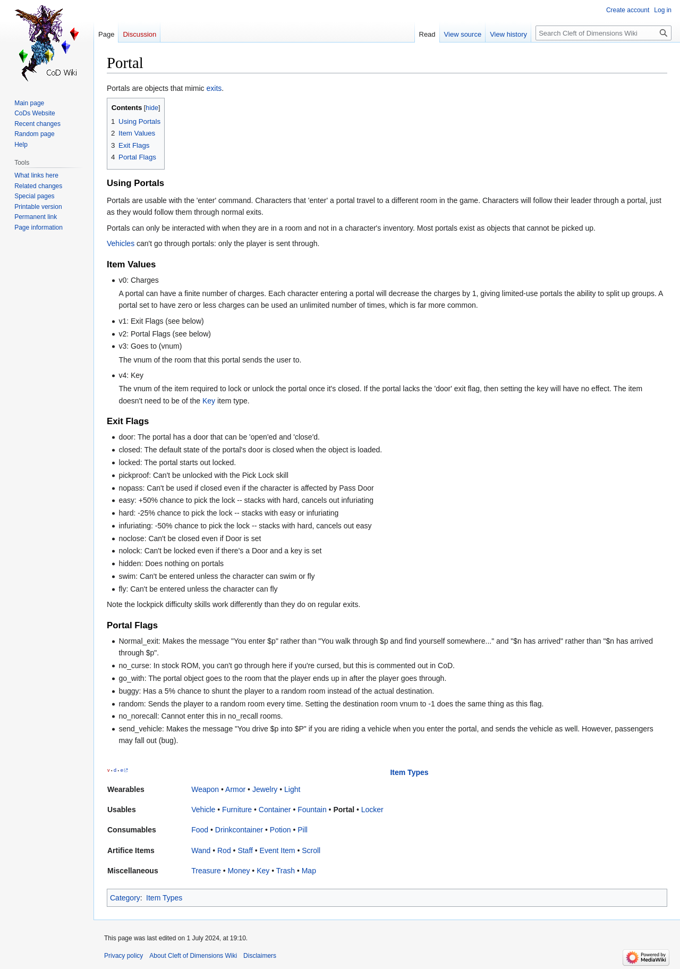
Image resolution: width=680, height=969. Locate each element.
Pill (303, 829)
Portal (343, 809)
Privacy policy (123, 955)
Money (238, 870)
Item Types (409, 772)
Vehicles (120, 243)
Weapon (205, 789)
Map (309, 870)
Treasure (206, 870)
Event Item (277, 850)
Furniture (237, 809)
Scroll (311, 850)
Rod (224, 850)
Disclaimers (259, 955)
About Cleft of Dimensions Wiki (193, 955)
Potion (280, 829)
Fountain (312, 809)
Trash (285, 870)
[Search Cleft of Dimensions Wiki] (604, 33)
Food (199, 829)
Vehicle (203, 809)
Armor (235, 789)
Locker (372, 809)
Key (208, 401)
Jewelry (264, 789)
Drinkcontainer (239, 829)
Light (292, 789)
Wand (200, 850)
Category (125, 898)
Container (275, 809)
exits (214, 88)
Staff (245, 850)
